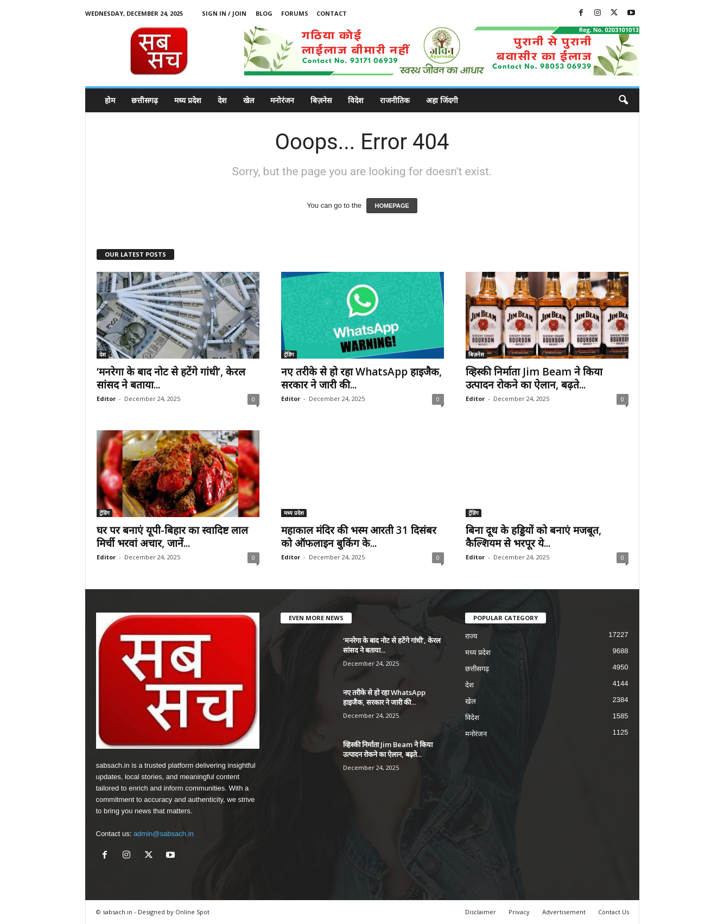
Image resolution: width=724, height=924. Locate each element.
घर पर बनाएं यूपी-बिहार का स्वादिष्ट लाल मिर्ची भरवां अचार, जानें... (172, 536)
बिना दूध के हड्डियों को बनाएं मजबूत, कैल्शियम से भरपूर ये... (533, 536)
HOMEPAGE (391, 205)
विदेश (356, 100)
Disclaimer (480, 912)
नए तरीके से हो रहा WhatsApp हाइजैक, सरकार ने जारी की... (361, 378)
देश (222, 100)
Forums (294, 13)
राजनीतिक (395, 100)
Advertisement (564, 912)
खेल (248, 100)
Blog (264, 13)
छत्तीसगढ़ (144, 100)
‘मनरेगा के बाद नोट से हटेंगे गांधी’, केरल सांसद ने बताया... (171, 378)
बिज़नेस (321, 100)
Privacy (519, 912)
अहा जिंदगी (442, 100)
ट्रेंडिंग (289, 354)
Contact (331, 13)
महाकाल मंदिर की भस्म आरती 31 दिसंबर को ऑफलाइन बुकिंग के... (358, 536)
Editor (106, 398)
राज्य (471, 636)
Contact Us (613, 912)
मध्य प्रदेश (187, 100)
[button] (623, 100)
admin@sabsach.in (164, 834)
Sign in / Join (224, 13)
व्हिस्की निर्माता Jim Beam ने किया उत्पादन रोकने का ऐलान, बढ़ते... (534, 378)
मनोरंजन (282, 100)
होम (110, 100)
